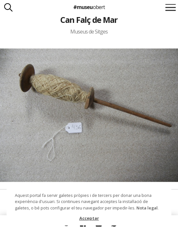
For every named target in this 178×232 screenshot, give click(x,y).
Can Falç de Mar (88, 19)
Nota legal (147, 208)
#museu (88, 7)
